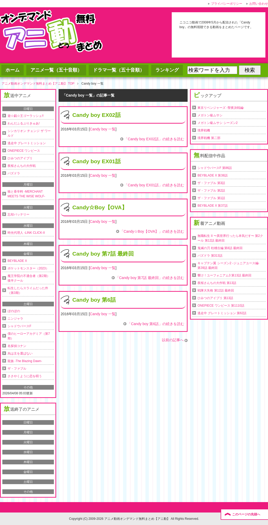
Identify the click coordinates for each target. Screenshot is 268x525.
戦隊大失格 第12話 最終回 (215, 290)
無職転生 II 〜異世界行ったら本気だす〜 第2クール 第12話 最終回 (230, 238)
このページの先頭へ (246, 514)
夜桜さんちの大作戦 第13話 (216, 283)
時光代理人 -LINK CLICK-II (26, 233)
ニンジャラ (15, 318)
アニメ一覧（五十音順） (56, 70)
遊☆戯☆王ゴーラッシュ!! (26, 116)
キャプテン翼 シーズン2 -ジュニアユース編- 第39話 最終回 (228, 265)
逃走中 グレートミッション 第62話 (221, 313)
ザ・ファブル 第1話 (211, 198)
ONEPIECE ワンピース (24, 151)
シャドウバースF (19, 326)
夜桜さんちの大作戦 (22, 166)
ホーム (12, 70)
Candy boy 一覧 (103, 129)
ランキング (167, 70)
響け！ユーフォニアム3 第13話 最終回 (224, 275)
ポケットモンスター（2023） (28, 268)
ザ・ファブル (17, 368)
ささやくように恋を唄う (25, 376)
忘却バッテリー (18, 214)
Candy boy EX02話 (96, 115)
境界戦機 (203, 130)
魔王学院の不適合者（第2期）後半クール (29, 278)
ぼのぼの (14, 311)
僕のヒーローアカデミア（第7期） (29, 336)
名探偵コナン (17, 346)
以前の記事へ (173, 340)
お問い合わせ (258, 3)
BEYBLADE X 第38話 (212, 175)
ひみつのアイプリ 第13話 (215, 298)
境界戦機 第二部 (208, 138)
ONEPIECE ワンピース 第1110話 (220, 305)
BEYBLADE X (17, 261)
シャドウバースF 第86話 (214, 168)
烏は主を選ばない (20, 353)
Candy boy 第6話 (94, 300)
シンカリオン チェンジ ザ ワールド (29, 133)
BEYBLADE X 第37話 (212, 205)
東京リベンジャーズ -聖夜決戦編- (220, 108)
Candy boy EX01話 (96, 161)
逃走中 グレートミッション (27, 143)
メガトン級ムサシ (209, 115)
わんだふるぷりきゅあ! (24, 123)
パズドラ (14, 173)
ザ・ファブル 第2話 (211, 190)
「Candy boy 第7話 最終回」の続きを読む (150, 278)
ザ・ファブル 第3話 (211, 183)
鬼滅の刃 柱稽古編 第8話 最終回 (220, 248)
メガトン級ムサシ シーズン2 (217, 123)
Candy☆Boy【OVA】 (99, 207)
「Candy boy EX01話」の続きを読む (154, 185)
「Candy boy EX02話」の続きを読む (154, 139)
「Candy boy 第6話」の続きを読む (155, 324)
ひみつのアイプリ (20, 158)
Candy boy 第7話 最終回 (103, 254)
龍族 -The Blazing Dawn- (25, 361)
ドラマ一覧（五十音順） (118, 70)
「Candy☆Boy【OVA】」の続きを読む (152, 231)
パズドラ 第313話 (209, 255)
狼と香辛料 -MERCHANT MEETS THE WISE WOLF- (26, 194)
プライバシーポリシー (226, 3)
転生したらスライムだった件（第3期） (28, 290)
